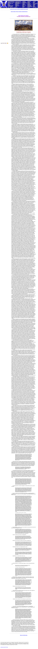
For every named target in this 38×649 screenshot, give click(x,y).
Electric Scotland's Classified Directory (22, 11)
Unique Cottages (13, 11)
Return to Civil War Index (23, 635)
